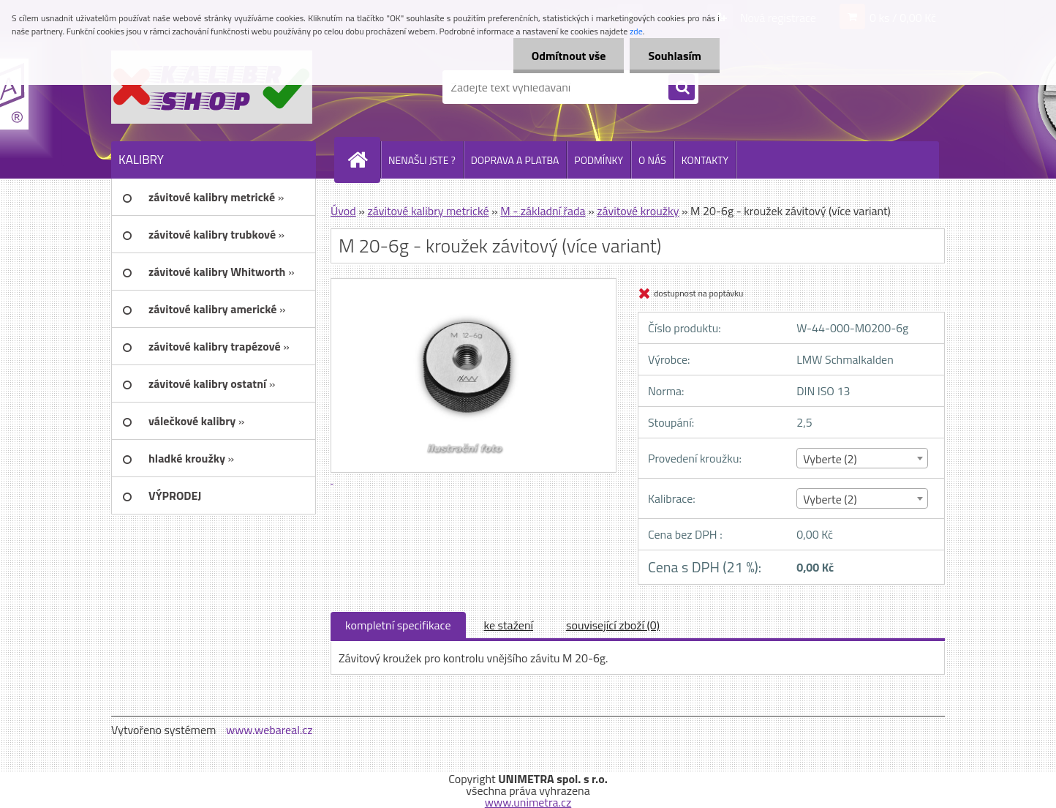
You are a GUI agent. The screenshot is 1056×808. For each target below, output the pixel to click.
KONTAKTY (705, 160)
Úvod (343, 211)
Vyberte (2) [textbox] (830, 459)
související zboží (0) (613, 625)
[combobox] (861, 458)
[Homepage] (363, 159)
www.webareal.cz (269, 729)
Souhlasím (674, 55)
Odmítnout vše (569, 55)
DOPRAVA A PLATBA (515, 160)
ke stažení (509, 625)
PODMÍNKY (598, 160)
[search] (681, 88)
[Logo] (211, 87)
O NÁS (652, 160)
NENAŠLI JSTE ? (422, 160)
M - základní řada (542, 211)
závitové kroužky (638, 211)
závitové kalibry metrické (428, 211)
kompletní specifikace (398, 625)
